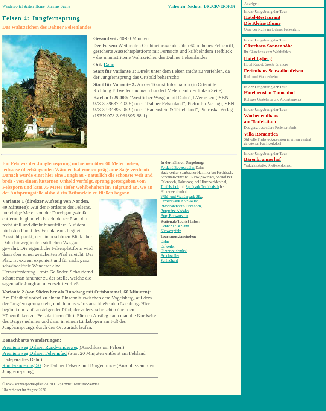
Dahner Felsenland (175, 226)
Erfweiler (168, 246)
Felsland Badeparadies (178, 167)
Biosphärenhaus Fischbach (181, 206)
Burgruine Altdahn (175, 211)
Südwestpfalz (171, 231)
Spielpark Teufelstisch (202, 187)
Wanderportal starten (18, 6)
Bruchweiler (170, 256)
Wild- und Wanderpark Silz (181, 196)
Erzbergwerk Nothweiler (179, 201)
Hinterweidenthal (174, 251)
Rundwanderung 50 (21, 365)
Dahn (109, 64)
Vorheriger (177, 6)
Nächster (194, 6)
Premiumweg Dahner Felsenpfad (34, 353)
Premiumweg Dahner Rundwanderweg (40, 347)
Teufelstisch (170, 187)
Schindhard (169, 260)
